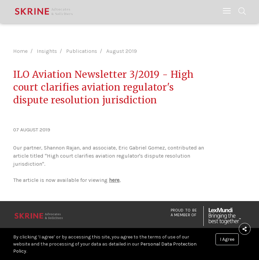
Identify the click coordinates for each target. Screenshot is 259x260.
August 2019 (121, 51)
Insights (47, 51)
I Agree (227, 239)
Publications (81, 51)
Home (20, 51)
